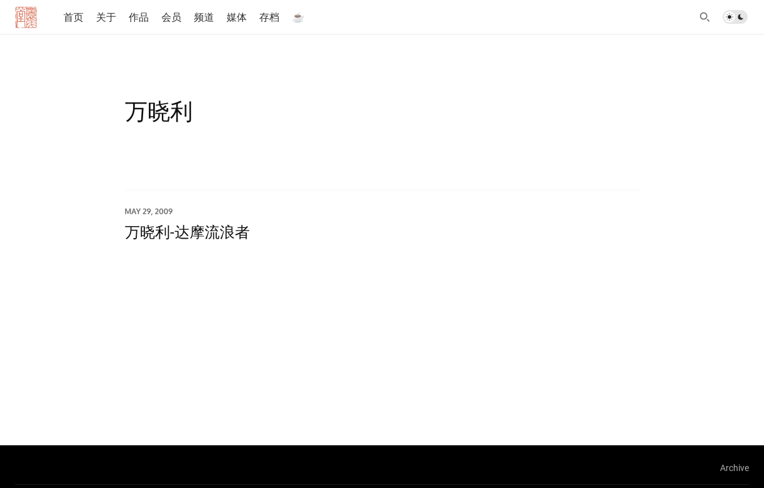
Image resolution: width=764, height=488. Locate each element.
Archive (734, 468)
